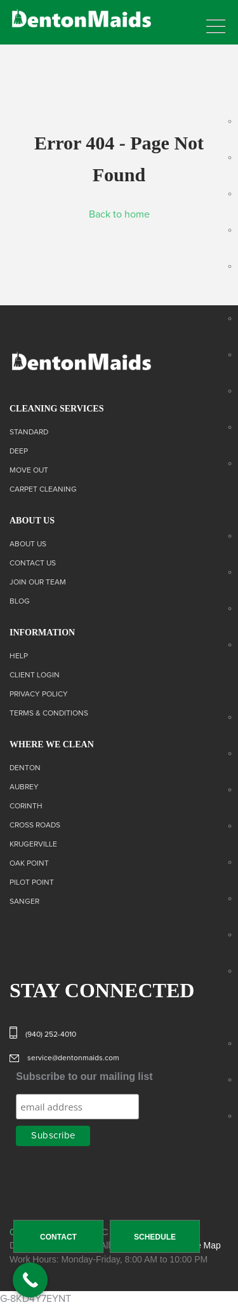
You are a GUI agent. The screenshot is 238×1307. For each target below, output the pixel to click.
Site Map (203, 1245)
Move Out (29, 470)
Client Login (35, 675)
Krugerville (33, 844)
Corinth (26, 806)
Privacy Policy (39, 694)
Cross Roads (35, 825)
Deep (19, 451)
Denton (25, 768)
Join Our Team (38, 582)
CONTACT (58, 1237)
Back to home (119, 214)
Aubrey (24, 787)
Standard (29, 432)
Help (19, 656)
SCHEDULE (155, 1237)
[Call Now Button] (30, 1279)
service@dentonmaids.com (73, 1058)
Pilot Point (32, 883)
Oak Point (29, 864)
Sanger (24, 902)
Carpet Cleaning (43, 490)
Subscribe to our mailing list (84, 1076)
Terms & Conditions (49, 713)
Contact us (33, 563)
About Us (28, 544)
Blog (20, 601)
